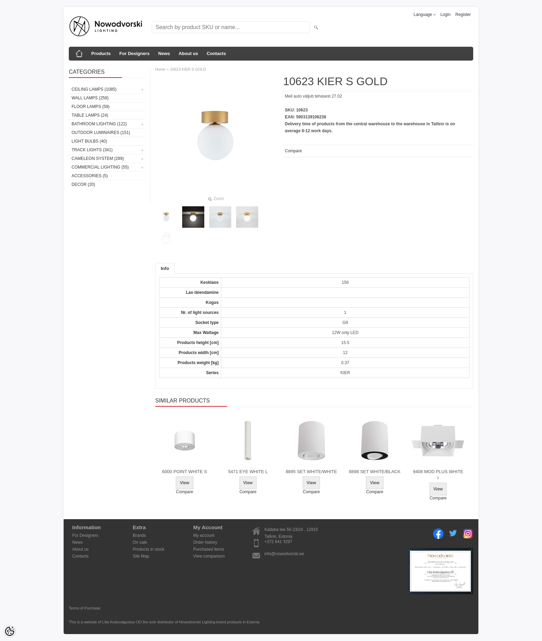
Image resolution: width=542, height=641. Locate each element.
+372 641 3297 (278, 541)
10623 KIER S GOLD (188, 69)
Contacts (216, 53)
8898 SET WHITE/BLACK (374, 471)
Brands (139, 535)
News (164, 53)
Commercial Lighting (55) (100, 167)
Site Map (141, 556)
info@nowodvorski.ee (284, 553)
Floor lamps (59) (91, 106)
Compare (293, 150)
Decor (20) (83, 184)
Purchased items (208, 549)
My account (203, 535)
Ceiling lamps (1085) (94, 89)
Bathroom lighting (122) (99, 123)
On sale (140, 542)
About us (188, 53)
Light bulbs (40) (89, 141)
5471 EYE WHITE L (248, 471)
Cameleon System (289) (98, 158)
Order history (205, 542)
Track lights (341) (92, 149)
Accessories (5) (90, 175)
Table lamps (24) (90, 115)
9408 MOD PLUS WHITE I (438, 474)
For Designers (134, 53)
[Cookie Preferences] (9, 631)
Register (463, 14)
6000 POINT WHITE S (184, 471)
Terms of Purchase (85, 608)
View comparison (209, 556)
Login (445, 14)
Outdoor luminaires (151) (101, 132)
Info (165, 268)
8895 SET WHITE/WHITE (311, 471)
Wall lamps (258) (90, 98)
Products (101, 53)
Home (160, 69)
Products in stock (148, 549)
